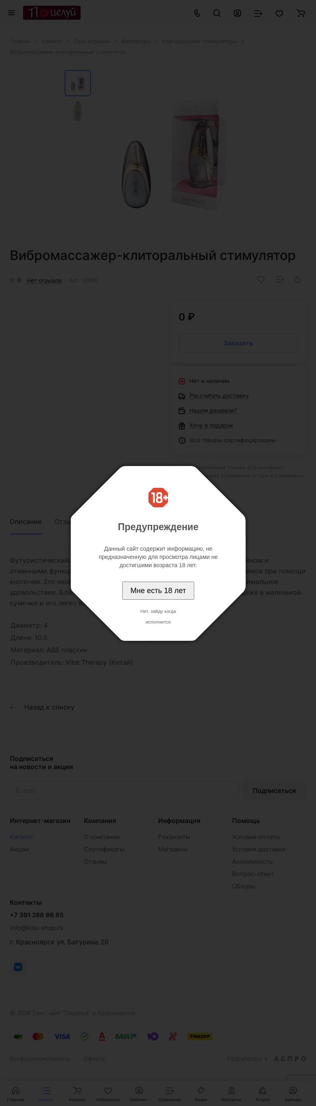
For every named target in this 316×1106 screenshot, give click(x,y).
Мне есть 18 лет (158, 591)
